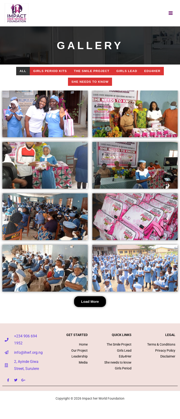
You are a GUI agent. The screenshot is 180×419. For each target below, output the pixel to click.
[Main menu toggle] (171, 13)
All (23, 71)
